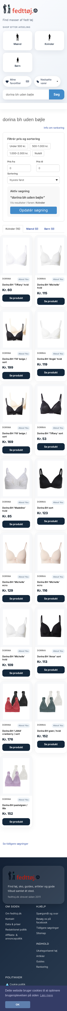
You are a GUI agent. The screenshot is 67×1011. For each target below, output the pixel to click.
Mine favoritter (17, 81)
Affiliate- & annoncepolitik (13, 936)
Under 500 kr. (18, 146)
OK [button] (18, 1004)
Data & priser (13, 924)
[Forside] (20, 9)
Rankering (42, 966)
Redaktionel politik (16, 929)
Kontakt (9, 918)
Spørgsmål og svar (47, 913)
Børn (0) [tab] (49, 228)
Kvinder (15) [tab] (13, 228)
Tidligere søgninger (47, 927)
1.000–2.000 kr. (19, 153)
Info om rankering (54, 127)
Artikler (40, 956)
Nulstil (38, 153)
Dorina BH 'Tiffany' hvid (15, 284)
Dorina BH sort (45, 507)
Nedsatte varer (47, 81)
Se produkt (16, 297)
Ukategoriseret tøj (46, 950)
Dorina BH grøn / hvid (49, 730)
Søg (57, 94)
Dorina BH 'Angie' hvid (49, 358)
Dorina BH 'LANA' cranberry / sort (11, 732)
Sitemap (41, 933)
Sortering (12, 173)
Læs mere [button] (46, 995)
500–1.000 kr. (40, 146)
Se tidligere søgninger (15, 843)
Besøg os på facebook (43, 920)
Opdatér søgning (33, 210)
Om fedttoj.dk (13, 913)
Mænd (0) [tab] (32, 228)
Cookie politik (15, 984)
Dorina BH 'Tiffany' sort (50, 433)
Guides (40, 961)
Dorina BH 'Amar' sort (49, 656)
